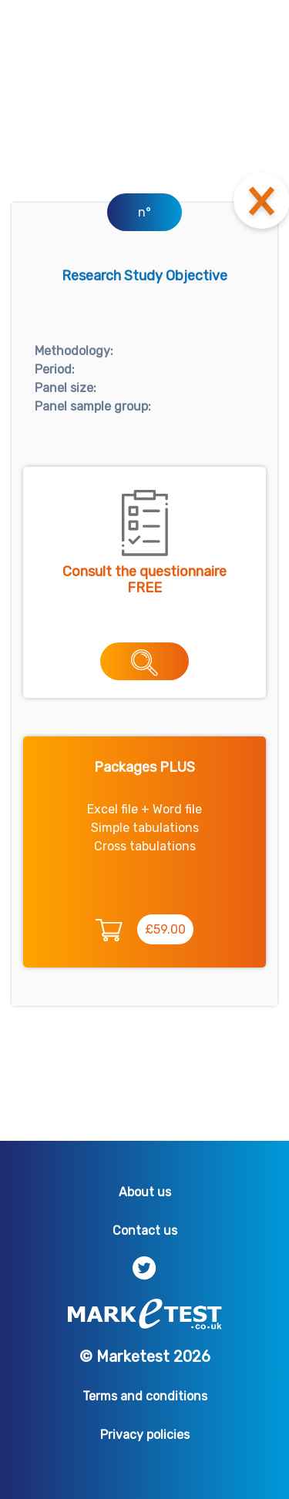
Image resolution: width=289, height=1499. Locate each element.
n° (144, 212)
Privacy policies (145, 1434)
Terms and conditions (144, 1396)
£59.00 (165, 929)
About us (145, 1192)
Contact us (145, 1230)
